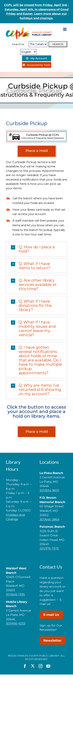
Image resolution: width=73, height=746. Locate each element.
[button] (36, 249)
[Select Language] (28, 52)
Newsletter (52, 640)
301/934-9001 (49, 490)
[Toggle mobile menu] (65, 29)
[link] (19, 531)
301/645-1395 (15, 594)
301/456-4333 (15, 623)
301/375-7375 (49, 548)
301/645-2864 (49, 519)
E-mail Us (51, 615)
